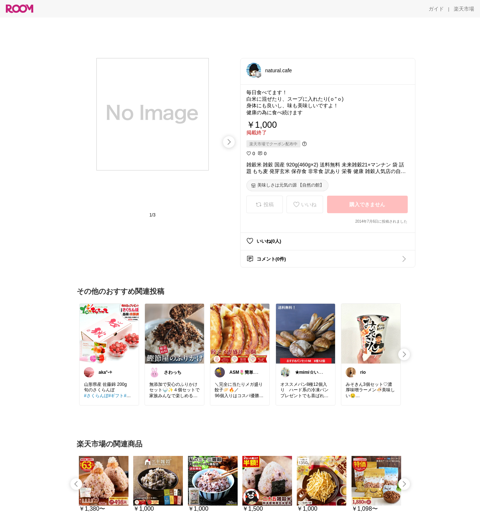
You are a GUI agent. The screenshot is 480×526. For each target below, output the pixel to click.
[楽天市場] (464, 8)
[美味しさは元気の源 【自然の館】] (287, 185)
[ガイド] (436, 8)
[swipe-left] (76, 484)
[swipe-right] (229, 142)
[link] (109, 333)
